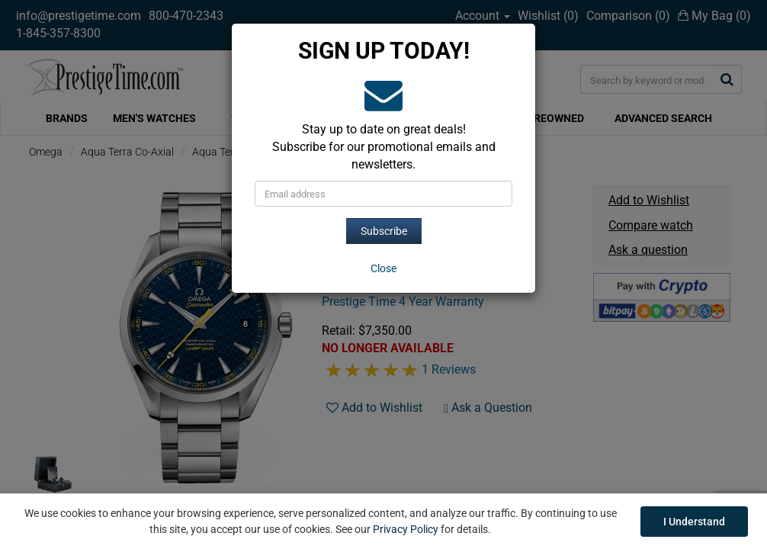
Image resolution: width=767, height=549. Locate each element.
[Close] (383, 268)
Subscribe (384, 231)
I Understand (694, 521)
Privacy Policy (405, 529)
